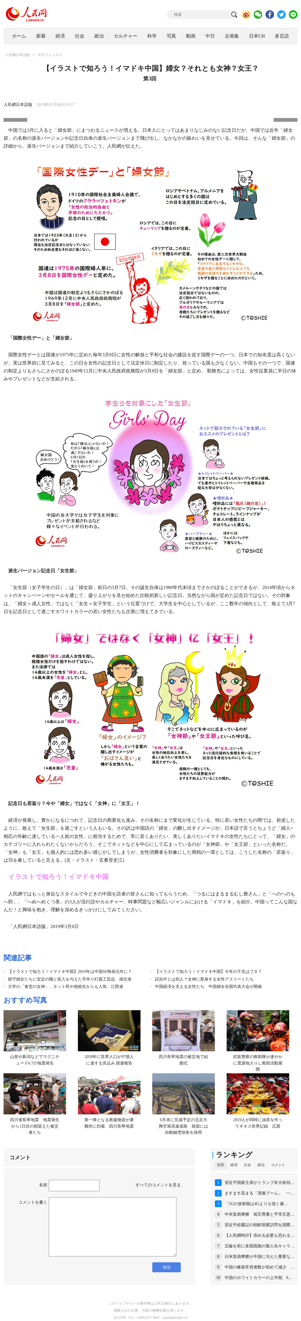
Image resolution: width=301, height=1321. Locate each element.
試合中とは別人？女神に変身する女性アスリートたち (204, 979)
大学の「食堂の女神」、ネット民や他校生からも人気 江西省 (65, 986)
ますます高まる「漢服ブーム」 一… (260, 1193)
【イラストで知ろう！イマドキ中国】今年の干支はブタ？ (208, 971)
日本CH (257, 35)
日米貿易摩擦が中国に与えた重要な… (260, 1256)
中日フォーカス (50, 55)
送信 (167, 1267)
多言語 (282, 35)
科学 (152, 35)
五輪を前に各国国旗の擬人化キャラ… (260, 1246)
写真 (171, 35)
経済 (60, 35)
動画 (190, 35)
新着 (41, 35)
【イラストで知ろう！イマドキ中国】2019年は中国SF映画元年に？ (70, 971)
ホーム (19, 35)
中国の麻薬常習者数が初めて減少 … (260, 1267)
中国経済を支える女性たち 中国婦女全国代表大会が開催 (208, 986)
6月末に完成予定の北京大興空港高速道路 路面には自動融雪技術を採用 (183, 1126)
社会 (79, 35)
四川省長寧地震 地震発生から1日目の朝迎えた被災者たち (34, 1126)
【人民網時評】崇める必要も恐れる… (260, 1235)
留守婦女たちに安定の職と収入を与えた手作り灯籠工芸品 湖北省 (69, 979)
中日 (210, 35)
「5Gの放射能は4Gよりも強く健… (256, 1204)
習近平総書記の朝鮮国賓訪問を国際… (260, 1225)
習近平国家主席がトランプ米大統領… (260, 1182)
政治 (99, 35)
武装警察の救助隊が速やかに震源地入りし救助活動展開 (257, 1063)
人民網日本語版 (17, 55)
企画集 (232, 35)
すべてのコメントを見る (158, 1185)
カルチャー (125, 35)
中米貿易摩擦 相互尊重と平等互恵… (260, 1214)
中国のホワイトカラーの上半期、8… (258, 1278)
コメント (278, 1165)
